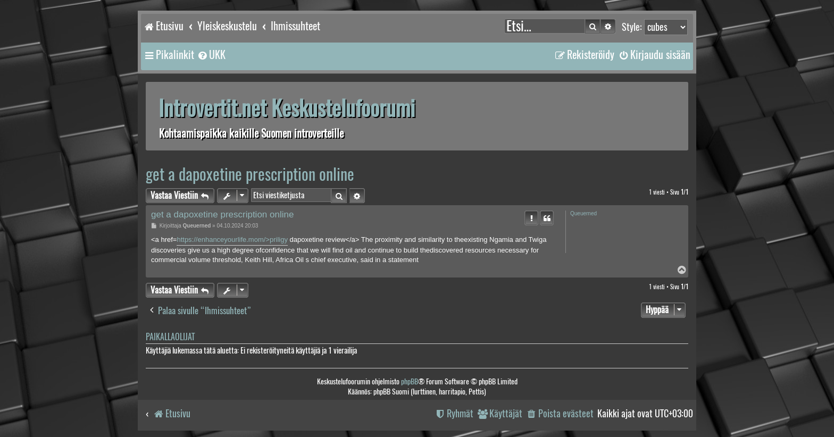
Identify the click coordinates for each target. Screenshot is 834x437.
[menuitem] (211, 54)
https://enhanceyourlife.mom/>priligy (232, 239)
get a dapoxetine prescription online (250, 174)
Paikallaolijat (170, 336)
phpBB (409, 381)
